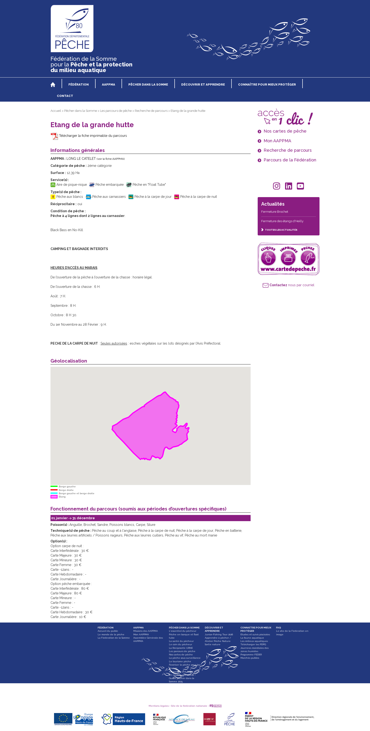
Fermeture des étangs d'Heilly (282, 221)
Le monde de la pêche (111, 634)
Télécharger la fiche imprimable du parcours (88, 136)
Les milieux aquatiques (254, 641)
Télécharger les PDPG (253, 644)
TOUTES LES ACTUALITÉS (279, 230)
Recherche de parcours (151, 110)
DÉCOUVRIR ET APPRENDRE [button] (203, 84)
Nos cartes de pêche (181, 654)
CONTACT (65, 96)
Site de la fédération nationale (189, 706)
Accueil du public (108, 631)
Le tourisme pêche (180, 661)
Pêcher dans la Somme (80, 110)
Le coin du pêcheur (180, 644)
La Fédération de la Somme (114, 637)
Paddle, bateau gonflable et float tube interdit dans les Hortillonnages (185, 688)
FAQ (278, 627)
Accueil (55, 110)
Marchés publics (249, 658)
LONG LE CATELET (96, 158)
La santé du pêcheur (181, 641)
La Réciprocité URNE (181, 648)
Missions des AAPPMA (145, 631)
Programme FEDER (251, 654)
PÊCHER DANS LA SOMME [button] (148, 84)
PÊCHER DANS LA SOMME (184, 627)
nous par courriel (288, 285)
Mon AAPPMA (141, 634)
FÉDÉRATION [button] (78, 84)
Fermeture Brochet (274, 211)
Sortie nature (212, 644)
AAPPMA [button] (108, 84)
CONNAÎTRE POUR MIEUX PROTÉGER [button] (267, 84)
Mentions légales (159, 706)
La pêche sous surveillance (185, 658)
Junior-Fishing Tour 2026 (219, 634)
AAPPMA (138, 627)
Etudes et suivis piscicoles (255, 634)
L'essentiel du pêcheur (182, 631)
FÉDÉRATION (106, 627)
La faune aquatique (252, 637)
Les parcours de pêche (116, 110)
